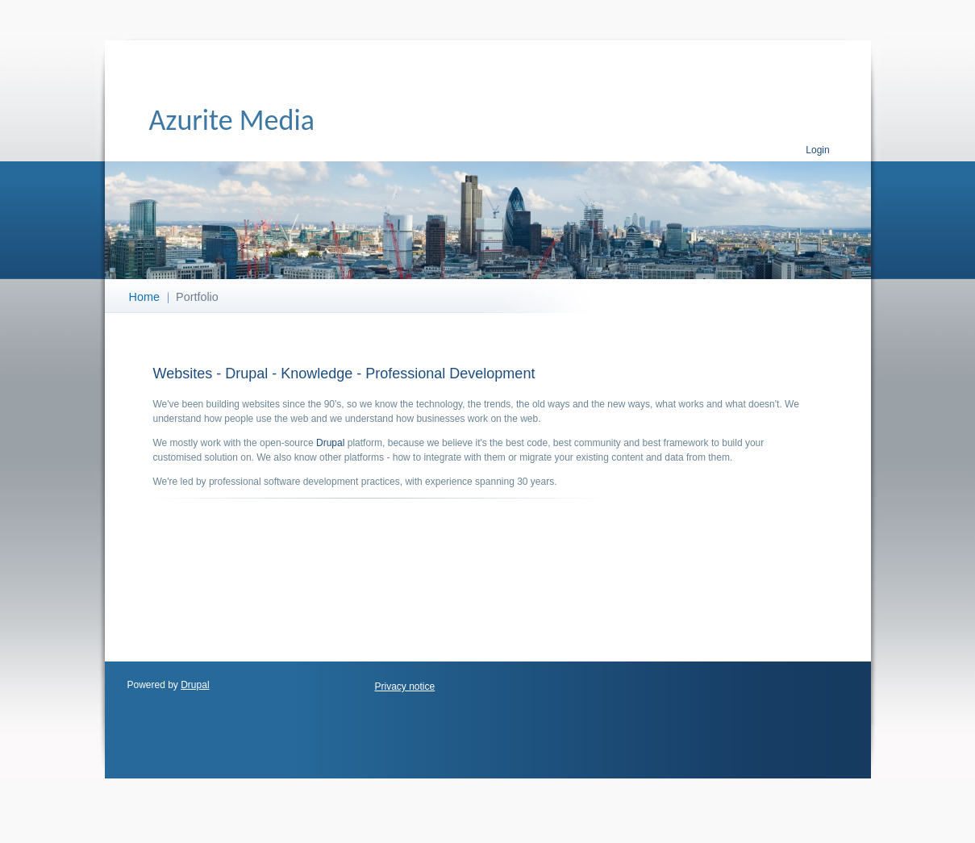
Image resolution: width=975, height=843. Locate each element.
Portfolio (197, 296)
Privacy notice (405, 686)
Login (817, 150)
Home (144, 296)
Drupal (330, 443)
